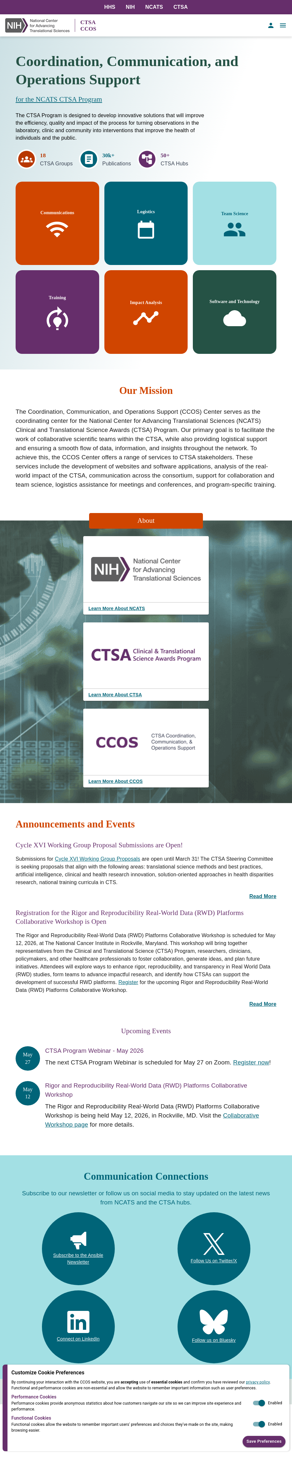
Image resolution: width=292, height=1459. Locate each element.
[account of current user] (270, 25)
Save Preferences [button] (264, 1442)
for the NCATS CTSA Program (59, 99)
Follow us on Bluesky (214, 1340)
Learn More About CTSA (115, 694)
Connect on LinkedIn (78, 1338)
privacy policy (258, 1382)
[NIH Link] (40, 25)
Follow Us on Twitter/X (214, 1260)
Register (128, 982)
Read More (262, 896)
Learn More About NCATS (116, 608)
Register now (251, 1062)
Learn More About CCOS (115, 781)
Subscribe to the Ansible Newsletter (78, 1259)
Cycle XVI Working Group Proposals (97, 859)
